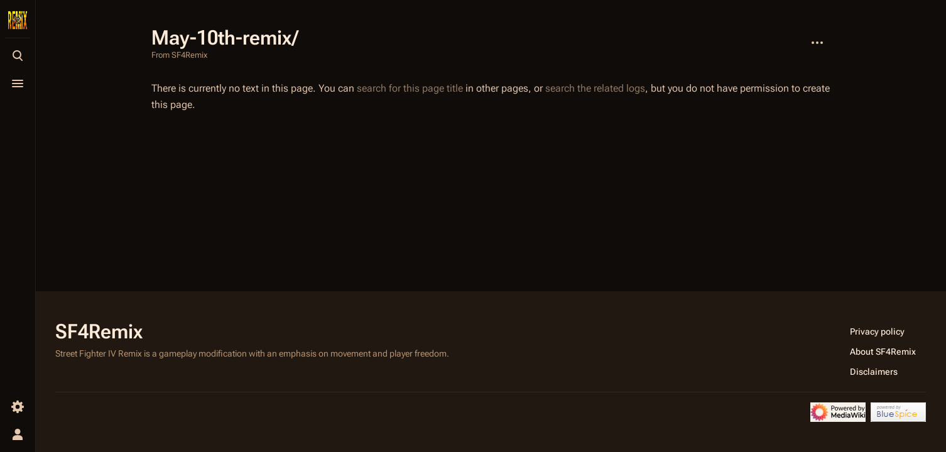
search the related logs (595, 88)
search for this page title (410, 88)
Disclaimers (874, 372)
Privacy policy (877, 331)
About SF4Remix (883, 352)
